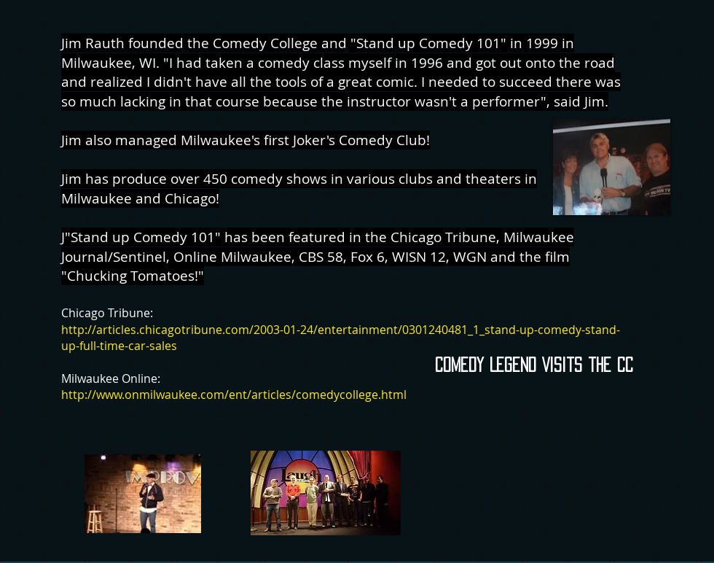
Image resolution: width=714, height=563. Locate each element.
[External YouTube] (536, 489)
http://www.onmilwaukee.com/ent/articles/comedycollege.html (234, 395)
